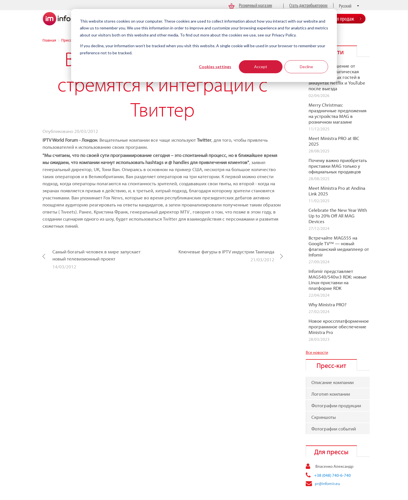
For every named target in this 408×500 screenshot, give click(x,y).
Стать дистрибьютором (308, 5)
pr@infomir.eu (327, 483)
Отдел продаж (341, 18)
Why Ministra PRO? (328, 304)
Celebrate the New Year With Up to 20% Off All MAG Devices (338, 215)
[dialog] (204, 45)
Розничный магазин (255, 5)
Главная (49, 40)
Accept (260, 66)
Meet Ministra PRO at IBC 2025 (334, 141)
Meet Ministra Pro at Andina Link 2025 (337, 191)
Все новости (317, 352)
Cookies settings (215, 66)
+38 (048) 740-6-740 (332, 475)
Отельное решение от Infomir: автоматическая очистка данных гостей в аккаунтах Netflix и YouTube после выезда (337, 77)
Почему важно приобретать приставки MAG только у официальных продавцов (338, 166)
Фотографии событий (333, 429)
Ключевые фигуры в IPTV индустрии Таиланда (226, 252)
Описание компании (332, 382)
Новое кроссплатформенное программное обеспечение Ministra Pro (339, 326)
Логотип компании (330, 394)
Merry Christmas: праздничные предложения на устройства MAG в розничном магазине (337, 113)
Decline (306, 66)
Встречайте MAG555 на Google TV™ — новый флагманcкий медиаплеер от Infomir (339, 246)
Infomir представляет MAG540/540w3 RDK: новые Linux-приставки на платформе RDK (338, 279)
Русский (345, 6)
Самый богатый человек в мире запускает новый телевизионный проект (96, 255)
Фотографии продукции (336, 405)
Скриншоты (323, 417)
